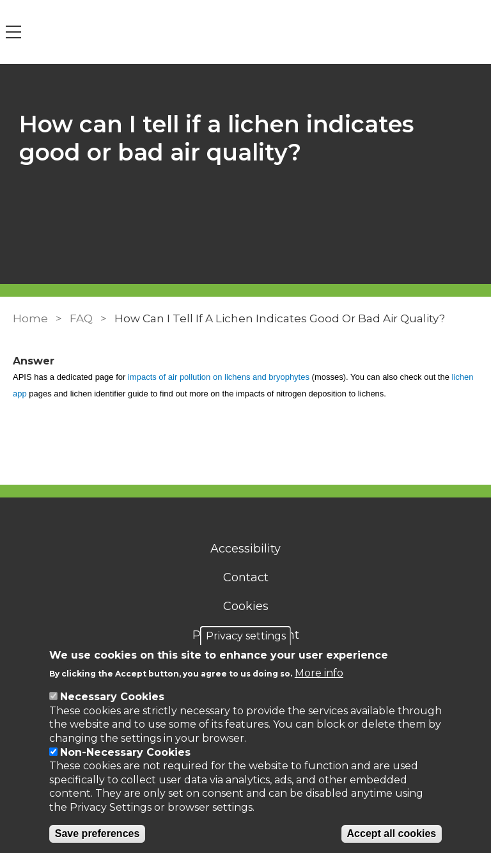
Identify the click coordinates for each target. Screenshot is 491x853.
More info (319, 673)
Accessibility (245, 549)
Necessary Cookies (112, 697)
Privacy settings (246, 636)
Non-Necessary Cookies (125, 752)
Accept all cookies (392, 833)
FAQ (81, 318)
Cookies (246, 606)
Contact (246, 577)
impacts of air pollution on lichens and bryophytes (218, 377)
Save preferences (97, 833)
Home (30, 318)
